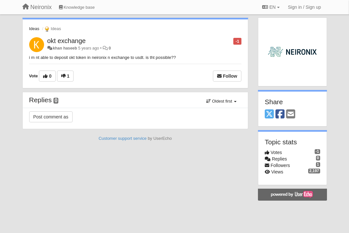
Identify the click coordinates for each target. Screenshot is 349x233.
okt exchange (66, 40)
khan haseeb (65, 48)
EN (270, 7)
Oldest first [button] (221, 101)
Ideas (34, 28)
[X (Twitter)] (269, 114)
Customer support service (122, 138)
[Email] (290, 114)
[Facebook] (280, 114)
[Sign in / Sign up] (304, 7)
